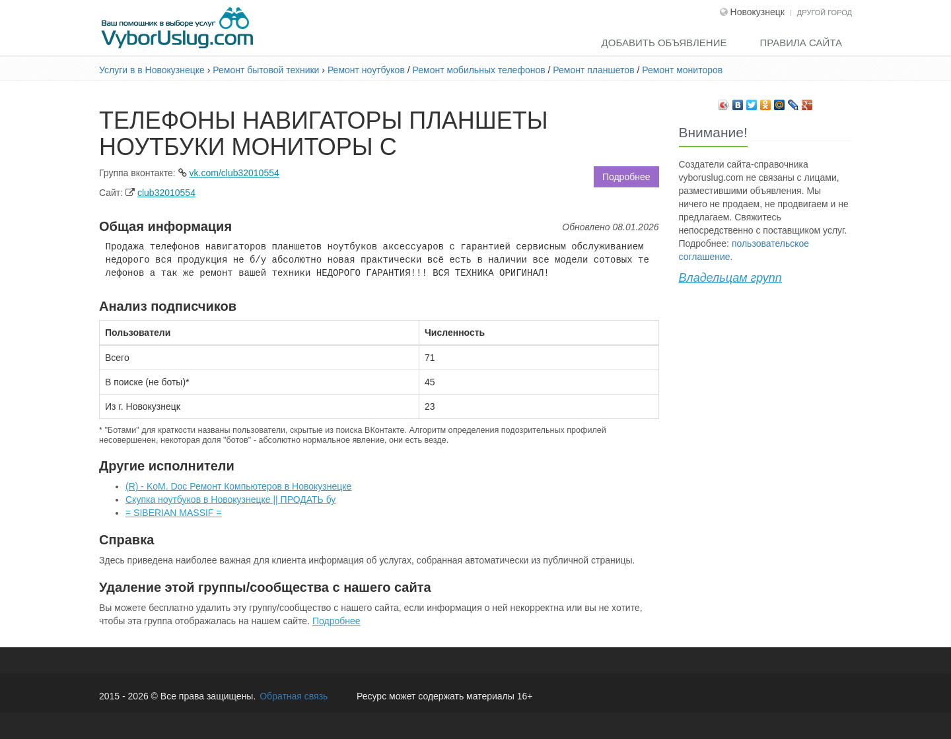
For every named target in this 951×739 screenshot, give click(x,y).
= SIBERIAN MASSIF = (173, 512)
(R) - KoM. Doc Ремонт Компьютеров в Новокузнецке (238, 486)
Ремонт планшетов (593, 70)
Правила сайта (800, 42)
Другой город (824, 12)
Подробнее (626, 177)
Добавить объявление (664, 42)
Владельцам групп (730, 277)
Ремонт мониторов (682, 70)
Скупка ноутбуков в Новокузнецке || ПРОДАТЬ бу (230, 499)
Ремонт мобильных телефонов (479, 70)
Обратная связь (294, 696)
